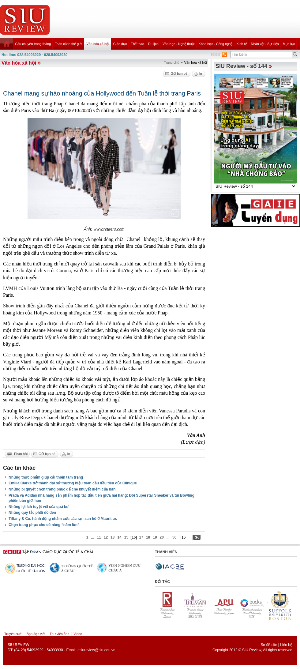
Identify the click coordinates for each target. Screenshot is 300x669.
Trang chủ (171, 62)
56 (174, 537)
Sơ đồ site (269, 645)
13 (112, 537)
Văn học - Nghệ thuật (179, 44)
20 (162, 537)
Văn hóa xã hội (97, 44)
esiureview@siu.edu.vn (96, 650)
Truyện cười (13, 634)
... (92, 537)
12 (106, 537)
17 (141, 537)
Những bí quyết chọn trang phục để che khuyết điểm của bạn (62, 489)
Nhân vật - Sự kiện (265, 44)
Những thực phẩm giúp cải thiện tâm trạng (46, 477)
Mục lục (289, 44)
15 (126, 537)
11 (99, 537)
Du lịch (153, 44)
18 (148, 537)
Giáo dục (120, 44)
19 (155, 537)
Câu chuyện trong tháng (33, 44)
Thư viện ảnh (59, 634)
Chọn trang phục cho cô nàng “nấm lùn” (44, 525)
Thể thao (137, 44)
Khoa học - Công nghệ (216, 44)
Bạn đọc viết (36, 634)
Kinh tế (241, 44)
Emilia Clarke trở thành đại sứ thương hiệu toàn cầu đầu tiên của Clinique (73, 483)
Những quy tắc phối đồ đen (32, 512)
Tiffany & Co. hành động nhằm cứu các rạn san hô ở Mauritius (63, 519)
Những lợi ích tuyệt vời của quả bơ (38, 507)
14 (119, 537)
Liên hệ (286, 645)
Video (77, 634)
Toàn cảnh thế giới (68, 44)
